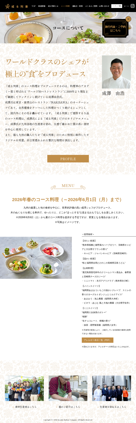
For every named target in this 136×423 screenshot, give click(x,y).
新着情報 (41, 6)
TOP (34, 6)
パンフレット (115, 6)
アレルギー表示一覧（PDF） (97, 340)
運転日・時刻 (77, 6)
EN (128, 6)
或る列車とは (53, 6)
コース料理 (65, 6)
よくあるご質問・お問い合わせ (97, 6)
